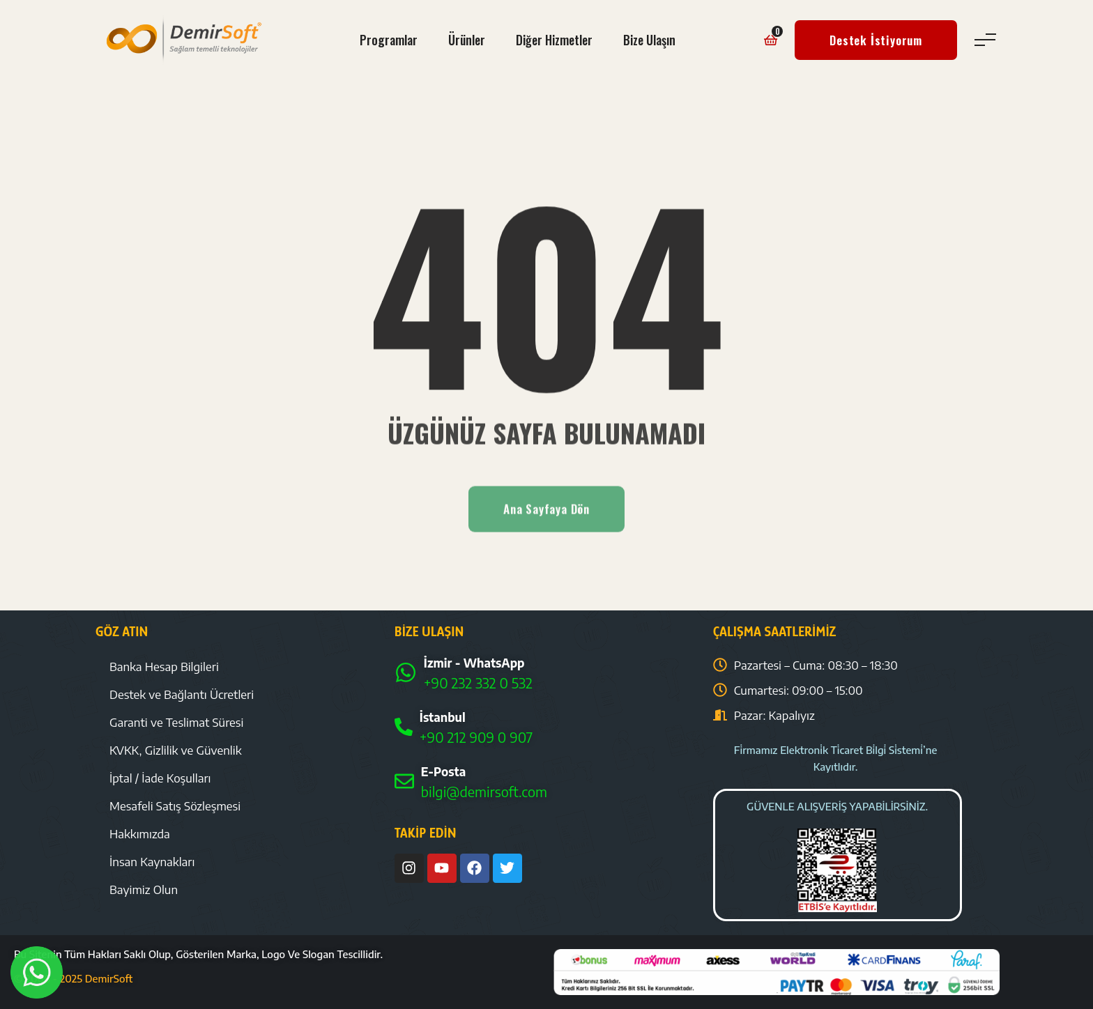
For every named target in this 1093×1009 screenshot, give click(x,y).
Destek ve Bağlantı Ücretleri (181, 694)
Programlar (389, 40)
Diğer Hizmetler (554, 40)
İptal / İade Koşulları (160, 777)
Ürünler (466, 40)
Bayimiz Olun (143, 889)
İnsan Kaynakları (151, 861)
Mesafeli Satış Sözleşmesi (174, 805)
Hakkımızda (139, 833)
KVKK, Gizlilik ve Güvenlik (175, 749)
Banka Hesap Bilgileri (164, 666)
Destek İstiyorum (876, 40)
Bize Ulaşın (649, 40)
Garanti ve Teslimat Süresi (176, 722)
